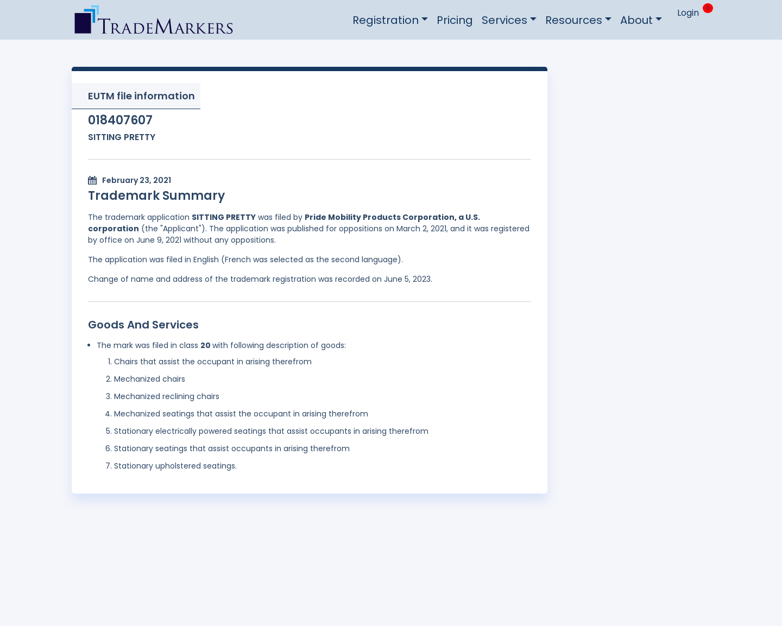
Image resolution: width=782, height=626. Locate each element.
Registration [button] (385, 20)
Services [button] (504, 20)
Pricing (455, 20)
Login (688, 13)
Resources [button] (573, 20)
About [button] (636, 20)
